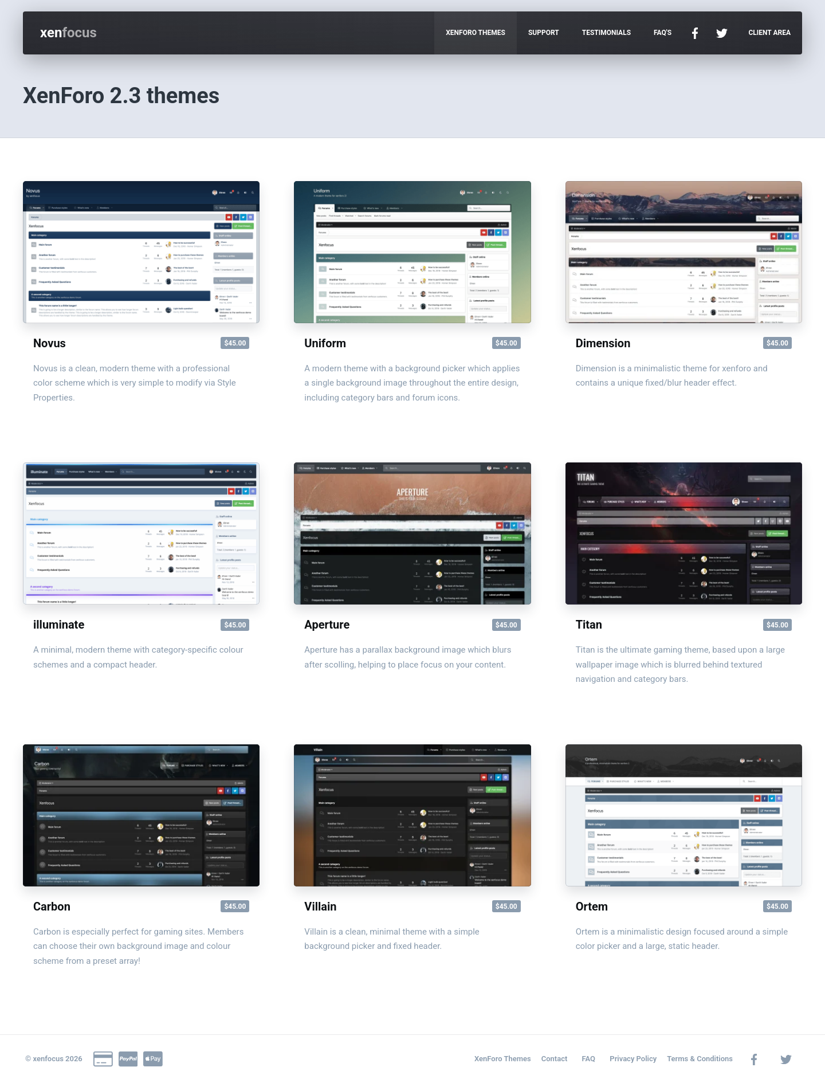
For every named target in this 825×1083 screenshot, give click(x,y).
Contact (554, 1058)
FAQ (589, 1058)
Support (543, 33)
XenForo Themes (502, 1058)
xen (68, 33)
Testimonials (606, 33)
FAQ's (662, 33)
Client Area (769, 33)
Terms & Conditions (700, 1058)
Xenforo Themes (475, 33)
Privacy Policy (633, 1058)
